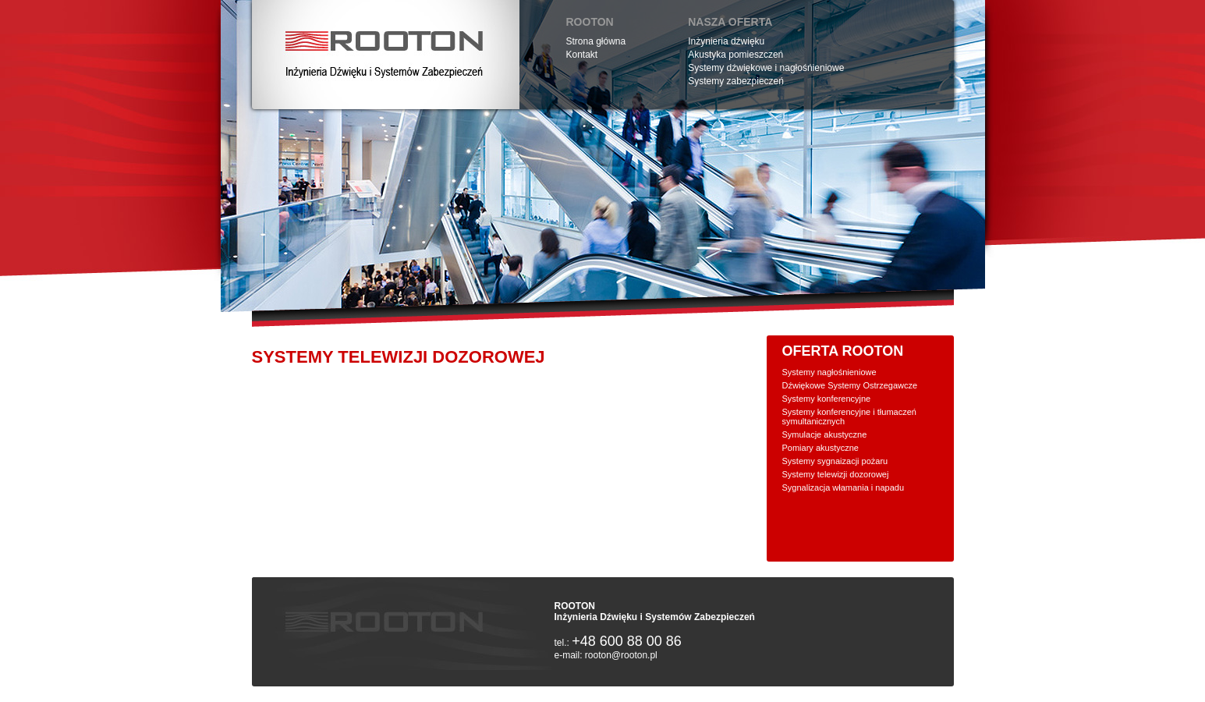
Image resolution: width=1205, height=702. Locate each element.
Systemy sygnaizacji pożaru (835, 461)
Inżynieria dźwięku (726, 41)
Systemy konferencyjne (826, 398)
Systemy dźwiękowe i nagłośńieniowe (766, 67)
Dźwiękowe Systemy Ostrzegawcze (850, 385)
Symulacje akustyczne (824, 434)
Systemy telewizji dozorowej (835, 474)
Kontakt (582, 54)
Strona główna (596, 41)
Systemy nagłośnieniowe (829, 372)
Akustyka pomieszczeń (735, 54)
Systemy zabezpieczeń (736, 81)
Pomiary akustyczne (820, 447)
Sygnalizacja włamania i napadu (843, 487)
